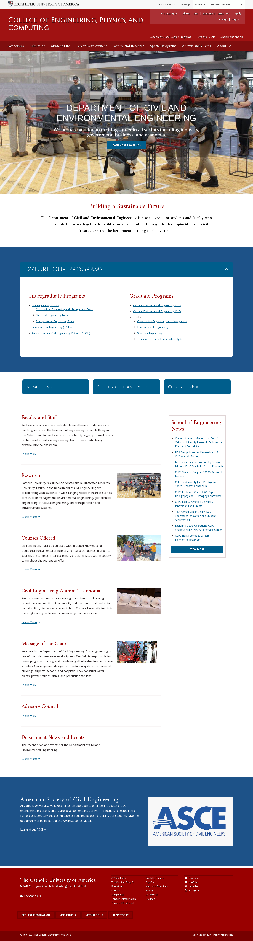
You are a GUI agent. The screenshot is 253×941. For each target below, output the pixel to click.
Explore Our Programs (63, 269)
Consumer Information (123, 898)
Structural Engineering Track (52, 315)
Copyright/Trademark (123, 902)
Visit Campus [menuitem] (169, 13)
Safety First (152, 894)
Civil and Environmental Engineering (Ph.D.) (157, 311)
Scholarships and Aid (231, 36)
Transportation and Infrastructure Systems (161, 339)
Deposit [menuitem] (236, 19)
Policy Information (223, 934)
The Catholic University (58, 880)
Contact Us (181, 387)
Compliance (117, 894)
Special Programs (163, 46)
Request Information (36, 915)
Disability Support (155, 878)
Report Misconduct (201, 934)
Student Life (60, 46)
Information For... (226, 4)
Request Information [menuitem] (216, 13)
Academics (16, 46)
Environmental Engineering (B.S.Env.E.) (54, 327)
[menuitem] (200, 4)
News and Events (205, 36)
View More (197, 549)
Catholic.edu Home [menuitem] (165, 4)
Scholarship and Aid (121, 387)
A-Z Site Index (118, 878)
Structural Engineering (149, 333)
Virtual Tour (94, 915)
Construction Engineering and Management (162, 321)
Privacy (149, 890)
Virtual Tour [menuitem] (190, 13)
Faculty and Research (128, 46)
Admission (38, 46)
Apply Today (121, 915)
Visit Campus (68, 915)
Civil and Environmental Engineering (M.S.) (157, 305)
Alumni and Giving (196, 46)
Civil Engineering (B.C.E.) (45, 305)
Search (200, 4)
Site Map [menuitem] (185, 4)
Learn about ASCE (31, 829)
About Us (224, 46)
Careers (115, 890)
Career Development (91, 46)
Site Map (150, 898)
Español (150, 882)
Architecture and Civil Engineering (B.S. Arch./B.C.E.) (61, 333)
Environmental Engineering (152, 327)
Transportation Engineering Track (55, 321)
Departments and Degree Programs (170, 36)
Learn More (29, 454)
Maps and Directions (157, 886)
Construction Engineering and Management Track (64, 309)
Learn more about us (125, 145)
